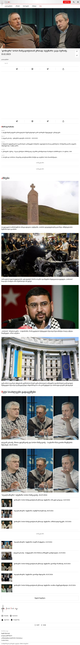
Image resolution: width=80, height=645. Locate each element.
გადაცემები (8, 6)
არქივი (34, 6)
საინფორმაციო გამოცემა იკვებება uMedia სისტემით (14, 643)
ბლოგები (26, 6)
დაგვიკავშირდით (6, 635)
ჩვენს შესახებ (5, 633)
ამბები (17, 6)
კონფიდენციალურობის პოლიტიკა (12, 638)
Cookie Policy (4, 640)
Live (40, 6)
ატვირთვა (67, 2)
